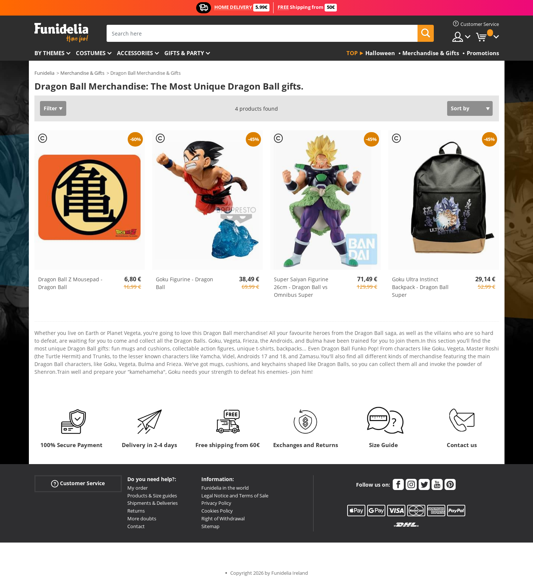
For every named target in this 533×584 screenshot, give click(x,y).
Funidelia (44, 73)
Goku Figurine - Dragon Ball (184, 283)
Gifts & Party (184, 53)
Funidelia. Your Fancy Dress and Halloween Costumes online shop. (61, 33)
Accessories (135, 53)
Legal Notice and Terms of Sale (234, 495)
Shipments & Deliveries (152, 503)
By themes (49, 53)
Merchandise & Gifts (82, 73)
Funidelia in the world (225, 487)
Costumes (90, 53)
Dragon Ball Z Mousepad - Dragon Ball (70, 283)
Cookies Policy (217, 510)
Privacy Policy (216, 503)
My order (137, 487)
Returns (136, 510)
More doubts (141, 518)
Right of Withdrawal (223, 518)
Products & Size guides (152, 495)
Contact (136, 526)
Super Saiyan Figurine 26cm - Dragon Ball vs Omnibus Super (301, 287)
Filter (50, 108)
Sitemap (210, 526)
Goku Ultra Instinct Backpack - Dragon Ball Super (420, 287)
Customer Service (78, 483)
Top (352, 53)
